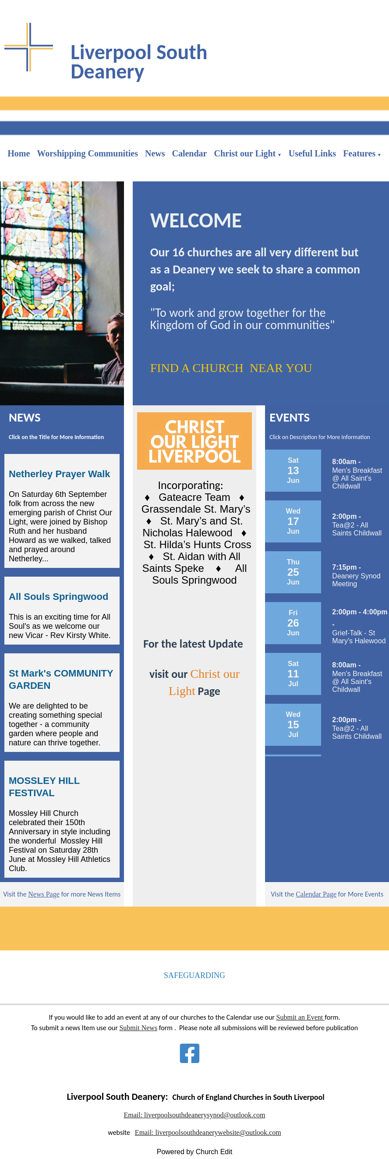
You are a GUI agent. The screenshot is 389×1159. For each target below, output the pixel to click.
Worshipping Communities (87, 153)
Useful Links (312, 153)
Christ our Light (245, 153)
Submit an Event (300, 1017)
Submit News (138, 1027)
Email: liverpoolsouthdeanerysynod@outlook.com (194, 1115)
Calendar (189, 153)
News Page (44, 894)
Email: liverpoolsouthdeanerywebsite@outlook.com (208, 1132)
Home (18, 153)
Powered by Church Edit (195, 1151)
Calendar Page (316, 894)
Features (359, 153)
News (155, 153)
